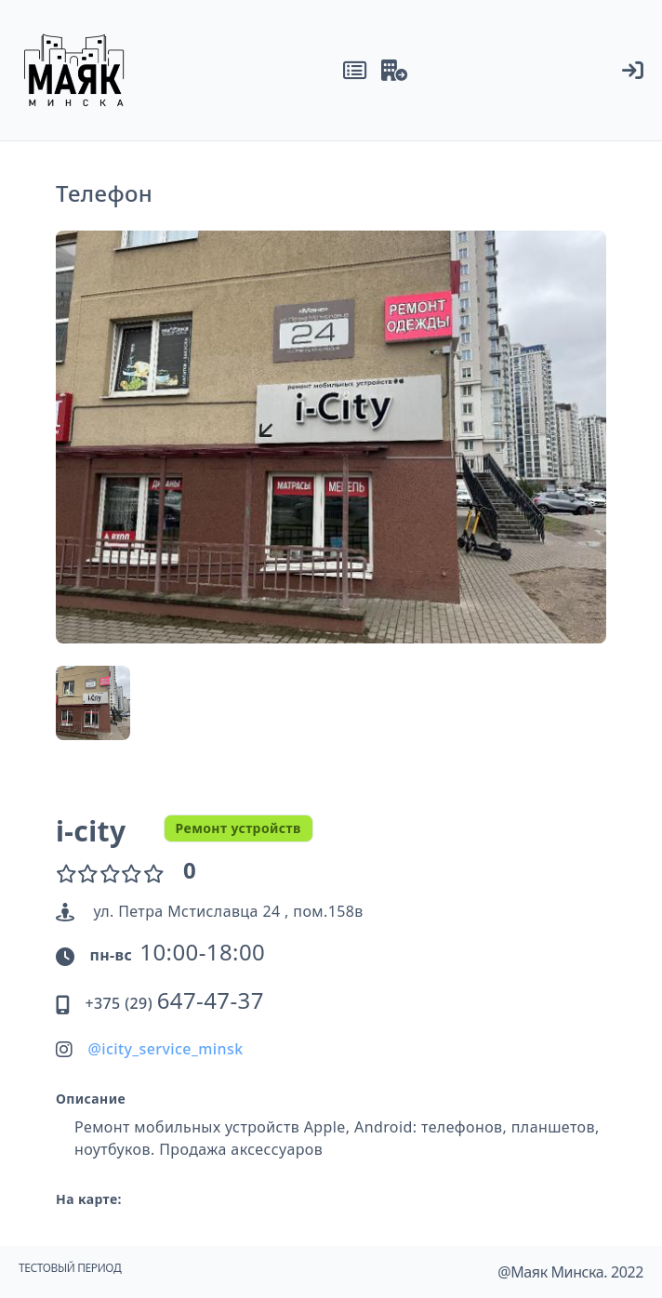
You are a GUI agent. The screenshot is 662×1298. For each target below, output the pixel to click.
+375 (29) (174, 1003)
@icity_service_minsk (165, 1049)
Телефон (104, 193)
